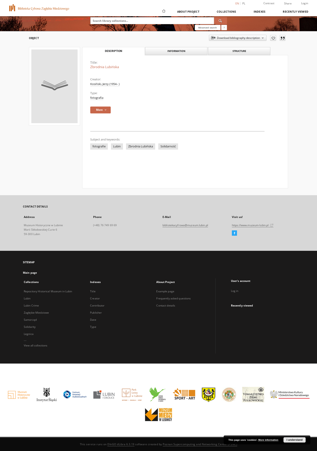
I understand (295, 439)
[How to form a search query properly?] (224, 27)
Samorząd (30, 320)
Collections (226, 12)
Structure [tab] (239, 51)
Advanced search (207, 27)
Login (304, 3)
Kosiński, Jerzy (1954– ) (105, 84)
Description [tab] (113, 51)
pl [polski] (243, 3)
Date (93, 320)
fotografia (96, 98)
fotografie (99, 146)
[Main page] (163, 11)
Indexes (260, 12)
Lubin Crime (31, 305)
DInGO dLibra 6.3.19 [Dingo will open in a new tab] (120, 444)
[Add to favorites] (273, 38)
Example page (165, 291)
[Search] (220, 20)
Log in (235, 291)
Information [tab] (176, 51)
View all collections (35, 345)
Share (288, 3)
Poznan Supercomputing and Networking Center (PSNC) (200, 444)
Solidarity (30, 327)
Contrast (269, 3)
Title (93, 291)
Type (93, 327)
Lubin (117, 146)
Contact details (165, 305)
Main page (30, 273)
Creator (95, 298)
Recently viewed (295, 12)
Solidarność (168, 146)
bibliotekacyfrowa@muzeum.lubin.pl (185, 225)
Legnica (29, 334)
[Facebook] (234, 233)
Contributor (97, 305)
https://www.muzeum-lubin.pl (252, 225)
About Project (188, 12)
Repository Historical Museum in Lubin (48, 291)
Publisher (96, 313)
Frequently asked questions (173, 298)
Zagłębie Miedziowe (36, 313)
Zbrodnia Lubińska (140, 146)
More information (268, 440)
